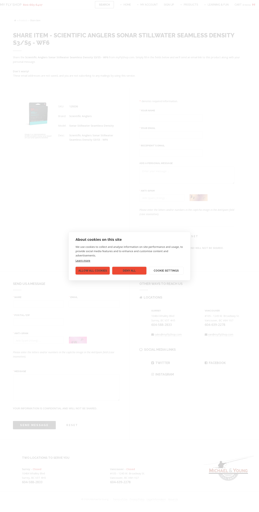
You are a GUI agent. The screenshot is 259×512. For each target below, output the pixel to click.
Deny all (129, 270)
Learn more (83, 260)
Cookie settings (166, 270)
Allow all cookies (92, 270)
